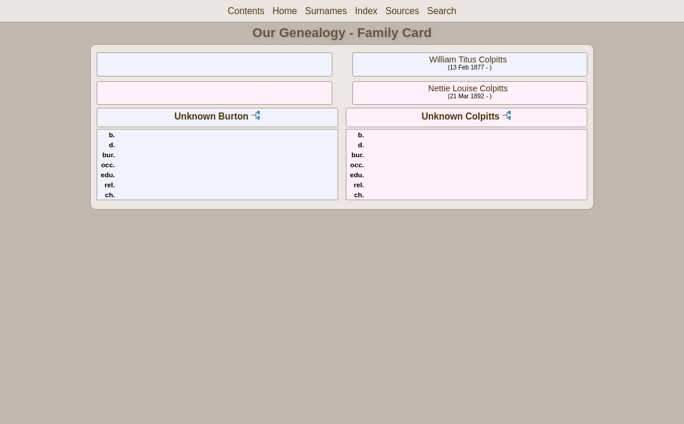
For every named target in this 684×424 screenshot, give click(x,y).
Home (285, 11)
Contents (245, 11)
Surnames (326, 11)
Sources (402, 11)
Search (441, 11)
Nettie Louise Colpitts (468, 88)
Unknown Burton (211, 116)
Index (366, 11)
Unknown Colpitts (460, 116)
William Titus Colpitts (468, 59)
